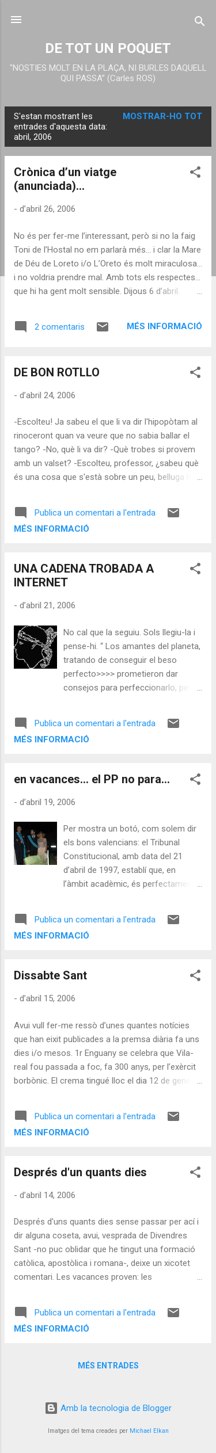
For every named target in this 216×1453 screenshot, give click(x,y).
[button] (195, 174)
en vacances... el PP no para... (92, 779)
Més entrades (108, 1365)
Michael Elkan (149, 1431)
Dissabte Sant (50, 975)
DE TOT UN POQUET (108, 48)
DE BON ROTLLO (57, 372)
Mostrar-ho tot (162, 116)
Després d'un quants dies (80, 1172)
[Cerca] (200, 23)
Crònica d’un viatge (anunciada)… (65, 179)
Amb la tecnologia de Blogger (108, 1408)
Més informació (164, 326)
